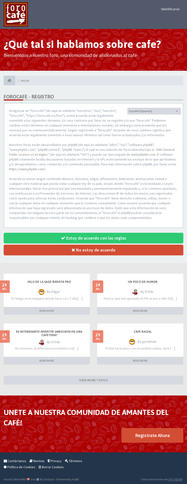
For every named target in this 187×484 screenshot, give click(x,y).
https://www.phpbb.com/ (27, 169)
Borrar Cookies (51, 467)
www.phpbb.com (143, 154)
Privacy (55, 461)
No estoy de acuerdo (93, 250)
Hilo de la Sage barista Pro (49, 282)
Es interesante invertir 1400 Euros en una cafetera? (49, 333)
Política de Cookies (19, 467)
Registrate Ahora (152, 435)
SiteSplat (49, 479)
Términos (73, 461)
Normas (37, 461)
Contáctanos (15, 461)
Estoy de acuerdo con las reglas (93, 238)
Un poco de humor (143, 282)
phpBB (75, 479)
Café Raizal (143, 331)
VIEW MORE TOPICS (93, 380)
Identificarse (170, 9)
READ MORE (46, 311)
